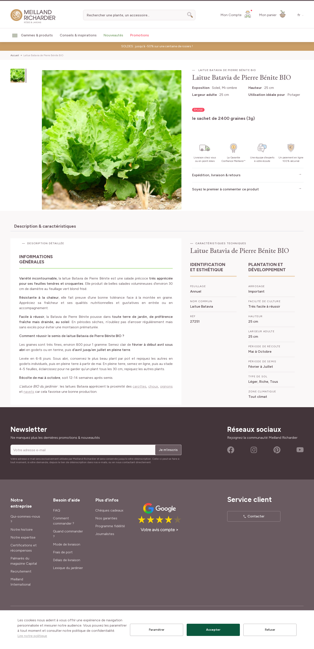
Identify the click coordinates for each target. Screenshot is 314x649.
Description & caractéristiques (45, 226)
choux (153, 386)
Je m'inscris (168, 450)
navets (29, 392)
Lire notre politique (32, 636)
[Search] (190, 15)
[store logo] (33, 16)
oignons (166, 386)
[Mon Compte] (236, 14)
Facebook (230, 449)
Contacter (256, 516)
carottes (139, 386)
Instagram (253, 449)
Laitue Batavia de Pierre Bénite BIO (43, 55)
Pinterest (276, 449)
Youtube (300, 449)
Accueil (14, 55)
